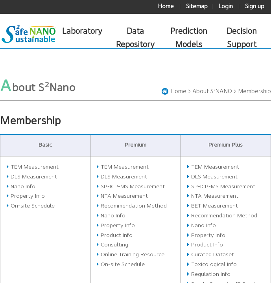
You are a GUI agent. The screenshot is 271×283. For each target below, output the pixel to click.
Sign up (254, 6)
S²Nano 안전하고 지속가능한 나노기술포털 (28, 34)
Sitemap (197, 6)
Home (166, 6)
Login (225, 6)
